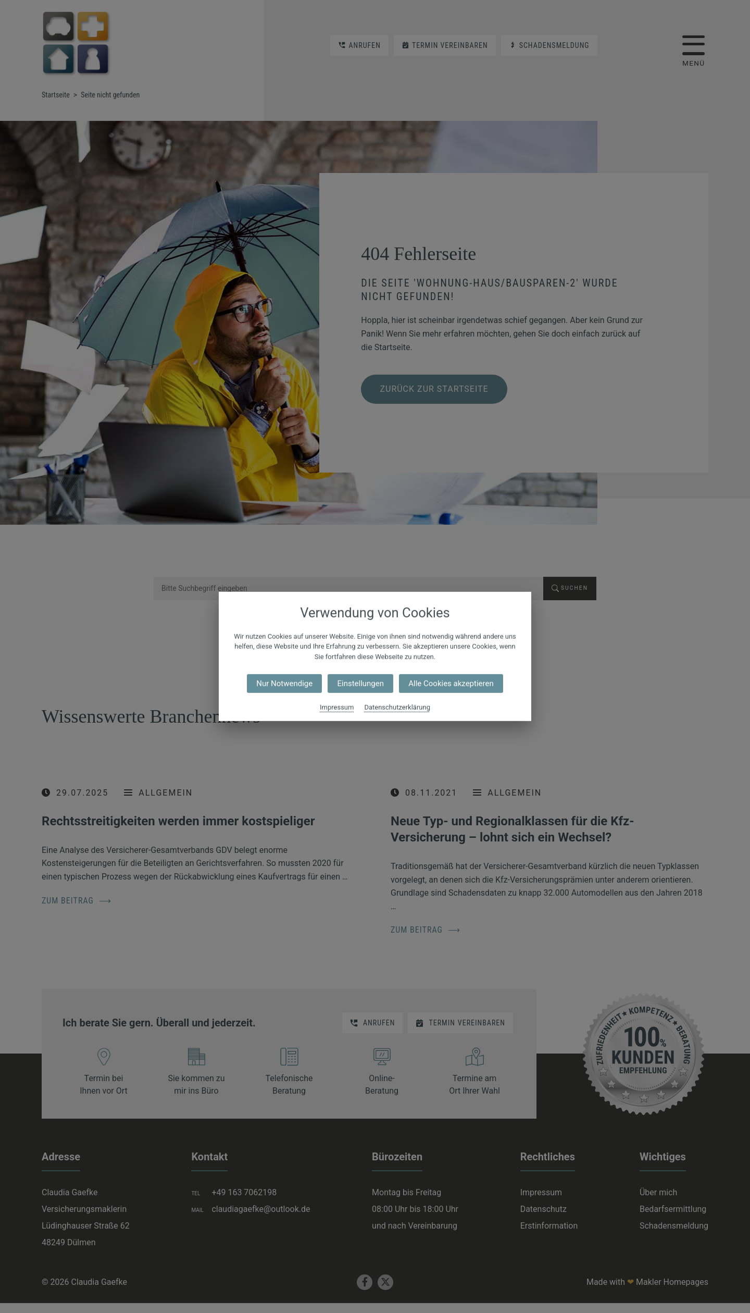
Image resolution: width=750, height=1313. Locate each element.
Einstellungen (360, 683)
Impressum (337, 707)
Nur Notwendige (284, 683)
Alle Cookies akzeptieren (450, 683)
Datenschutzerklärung (397, 707)
